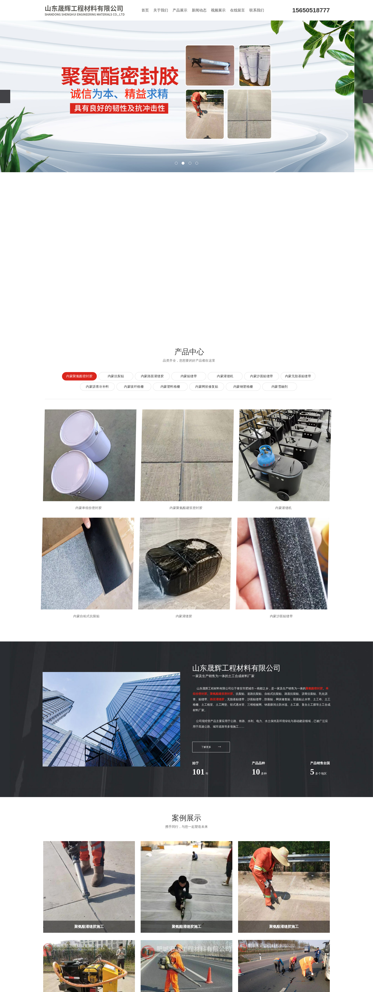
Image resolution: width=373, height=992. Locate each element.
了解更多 (211, 747)
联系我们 (256, 10)
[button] (176, 163)
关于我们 (160, 10)
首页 (145, 10)
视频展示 (218, 10)
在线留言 (237, 10)
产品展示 (180, 10)
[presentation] (5, 96)
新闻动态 (199, 10)
